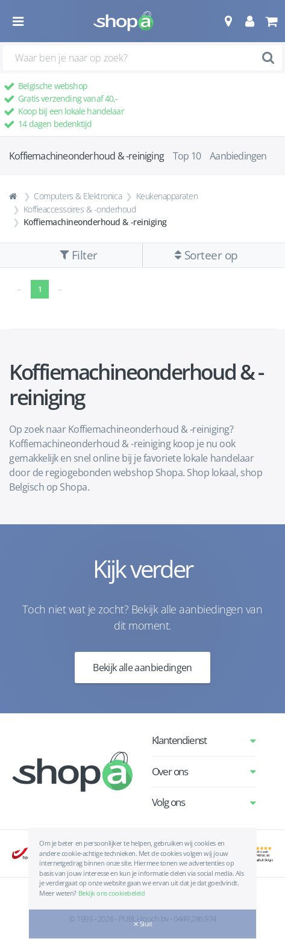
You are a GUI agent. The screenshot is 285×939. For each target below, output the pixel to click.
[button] (228, 21)
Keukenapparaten (167, 196)
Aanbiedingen (238, 156)
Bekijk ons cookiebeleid (111, 892)
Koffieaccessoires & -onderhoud (79, 209)
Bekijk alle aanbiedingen (142, 667)
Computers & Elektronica (78, 196)
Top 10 (187, 156)
